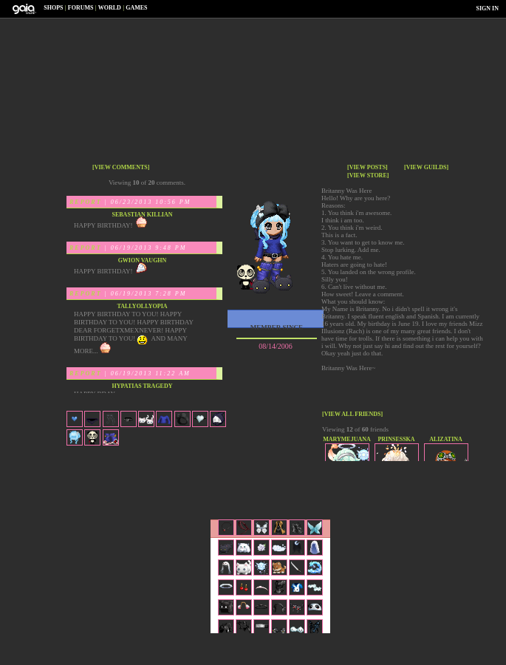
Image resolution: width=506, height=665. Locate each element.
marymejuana (347, 439)
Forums (81, 7)
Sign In (487, 8)
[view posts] (367, 167)
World (109, 7)
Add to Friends (208, 476)
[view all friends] (352, 414)
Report (85, 202)
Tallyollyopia (142, 306)
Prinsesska (395, 439)
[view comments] (120, 167)
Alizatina (445, 439)
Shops (53, 7)
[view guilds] (426, 167)
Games (136, 7)
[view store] (368, 175)
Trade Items (345, 476)
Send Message (277, 476)
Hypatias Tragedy (142, 386)
